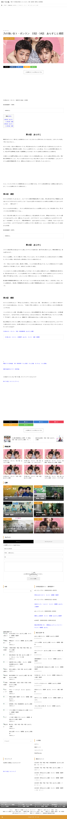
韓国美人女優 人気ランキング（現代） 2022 (33, 811)
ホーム (11, 809)
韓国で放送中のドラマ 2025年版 (11, 369)
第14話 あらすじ (8, 123)
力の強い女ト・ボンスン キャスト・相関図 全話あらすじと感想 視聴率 (48, 676)
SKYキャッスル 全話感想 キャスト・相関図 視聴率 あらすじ (48, 698)
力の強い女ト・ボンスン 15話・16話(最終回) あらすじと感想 (18, 331)
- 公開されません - (9, 552)
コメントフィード (38, 750)
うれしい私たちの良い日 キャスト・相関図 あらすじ (47, 706)
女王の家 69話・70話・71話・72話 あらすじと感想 (47, 783)
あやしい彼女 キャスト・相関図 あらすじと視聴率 (46, 636)
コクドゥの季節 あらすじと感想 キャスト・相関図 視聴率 (48, 643)
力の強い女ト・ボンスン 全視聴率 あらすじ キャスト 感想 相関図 (22, 337)
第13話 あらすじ (8, 119)
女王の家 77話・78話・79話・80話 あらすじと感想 (47, 767)
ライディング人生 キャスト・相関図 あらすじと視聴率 (47, 683)
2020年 (7, 519)
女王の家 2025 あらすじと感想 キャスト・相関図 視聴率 (48, 772)
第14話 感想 (9, 126)
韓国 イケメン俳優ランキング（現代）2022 (12, 811)
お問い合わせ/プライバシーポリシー (19, 813)
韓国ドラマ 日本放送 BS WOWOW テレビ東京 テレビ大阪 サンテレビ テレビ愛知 (24, 363)
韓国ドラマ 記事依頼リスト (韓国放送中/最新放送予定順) (42, 813)
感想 (38, 519)
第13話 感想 (9, 121)
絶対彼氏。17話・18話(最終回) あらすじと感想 (20, 703)
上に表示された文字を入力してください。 (33, 574)
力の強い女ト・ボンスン (9, 38)
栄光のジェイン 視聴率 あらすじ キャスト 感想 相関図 (48, 690)
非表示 (9, 116)
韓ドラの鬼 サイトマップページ (11, 381)
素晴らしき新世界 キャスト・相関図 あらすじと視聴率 (48, 615)
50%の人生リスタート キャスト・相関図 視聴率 (46, 595)
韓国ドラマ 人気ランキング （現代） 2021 (47, 809)
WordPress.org (37, 753)
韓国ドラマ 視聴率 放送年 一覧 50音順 (55, 811)
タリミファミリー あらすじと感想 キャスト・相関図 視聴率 (48, 651)
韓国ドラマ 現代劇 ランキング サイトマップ (25, 809)
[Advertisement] (33, 16)
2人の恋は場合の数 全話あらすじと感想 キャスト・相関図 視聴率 (49, 668)
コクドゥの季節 (38, 486)
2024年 (7, 486)
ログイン (36, 744)
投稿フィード (37, 747)
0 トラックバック (48, 541)
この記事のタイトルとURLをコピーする (33, 72)
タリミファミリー (8, 502)
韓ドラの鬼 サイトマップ (9, 771)
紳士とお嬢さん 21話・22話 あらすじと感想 (20, 669)
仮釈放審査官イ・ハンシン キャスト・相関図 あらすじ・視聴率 (48, 659)
